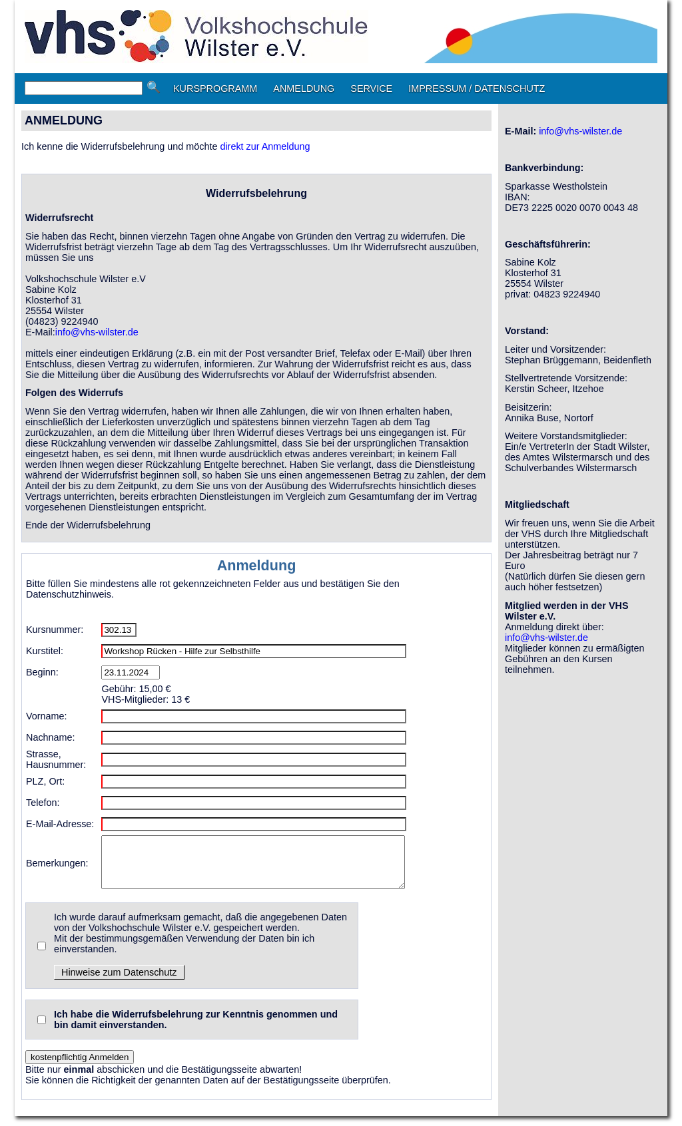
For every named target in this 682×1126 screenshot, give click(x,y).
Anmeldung (256, 565)
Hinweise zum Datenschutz (119, 982)
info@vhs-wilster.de (97, 332)
